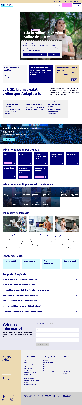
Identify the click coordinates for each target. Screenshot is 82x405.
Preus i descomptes (48, 262)
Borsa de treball (46, 369)
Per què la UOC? (10, 261)
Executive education (28, 368)
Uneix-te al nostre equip (48, 371)
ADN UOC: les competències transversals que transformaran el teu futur (14, 236)
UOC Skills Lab (27, 376)
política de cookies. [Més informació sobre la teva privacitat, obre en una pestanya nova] (36, 50)
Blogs (64, 367)
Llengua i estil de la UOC (48, 375)
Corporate (56, 1)
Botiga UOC (65, 373)
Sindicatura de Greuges (38, 402)
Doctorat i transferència (29, 370)
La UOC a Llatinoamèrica (68, 369)
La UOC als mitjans (67, 371)
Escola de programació (29, 378)
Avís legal (46, 402)
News (71, 1)
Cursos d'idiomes (27, 374)
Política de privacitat (54, 402)
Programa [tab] (40, 323)
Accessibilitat (74, 402)
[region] (41, 49)
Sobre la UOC (66, 1)
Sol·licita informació (67, 5)
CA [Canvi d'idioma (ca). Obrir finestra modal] (56, 5)
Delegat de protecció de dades (65, 402)
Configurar (54, 54)
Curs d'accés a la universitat (30, 384)
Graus (25, 360)
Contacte (79, 1)
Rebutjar (41, 54)
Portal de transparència (48, 377)
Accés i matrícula (30, 261)
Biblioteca (45, 360)
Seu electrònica (46, 379)
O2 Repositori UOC (47, 373)
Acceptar (29, 54)
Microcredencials (47, 364)
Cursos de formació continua (30, 372)
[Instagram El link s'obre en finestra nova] (64, 361)
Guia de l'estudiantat (48, 362)
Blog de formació (70, 261)
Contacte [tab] (50, 323)
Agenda (74, 1)
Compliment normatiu (28, 402)
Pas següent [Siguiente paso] (42, 344)
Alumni (60, 1)
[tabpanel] (57, 337)
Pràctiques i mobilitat (48, 366)
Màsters (25, 362)
